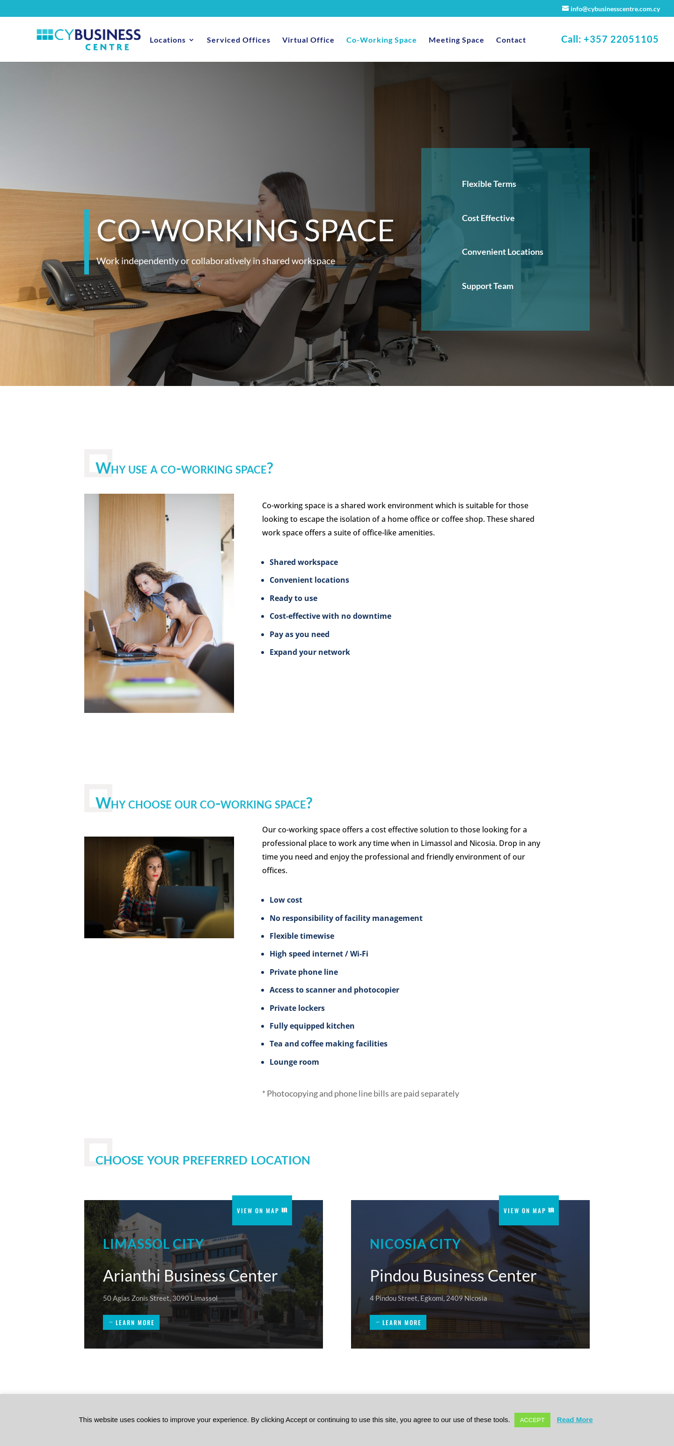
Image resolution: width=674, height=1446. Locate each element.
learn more (135, 1322)
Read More (575, 1420)
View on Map (258, 1210)
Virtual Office (308, 40)
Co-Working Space (381, 40)
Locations (168, 40)
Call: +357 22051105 (610, 40)
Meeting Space (456, 40)
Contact (511, 40)
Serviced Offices (239, 40)
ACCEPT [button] (532, 1420)
